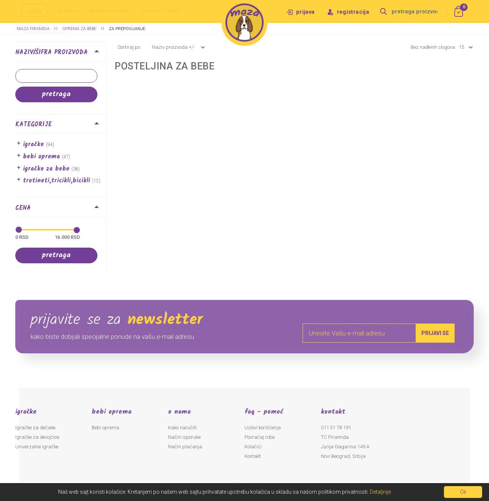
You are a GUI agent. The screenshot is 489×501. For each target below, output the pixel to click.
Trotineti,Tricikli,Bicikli (56, 180)
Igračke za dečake (35, 427)
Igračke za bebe (109, 11)
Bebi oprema (41, 156)
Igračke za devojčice (37, 437)
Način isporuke (184, 437)
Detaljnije (380, 492)
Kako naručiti (182, 427)
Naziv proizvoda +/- (173, 47)
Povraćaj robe (259, 437)
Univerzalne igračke (36, 446)
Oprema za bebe (45, 32)
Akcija (35, 11)
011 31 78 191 (336, 427)
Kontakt (252, 456)
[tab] (61, 53)
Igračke (67, 11)
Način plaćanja (185, 446)
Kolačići (253, 446)
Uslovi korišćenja (262, 427)
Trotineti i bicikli (162, 11)
